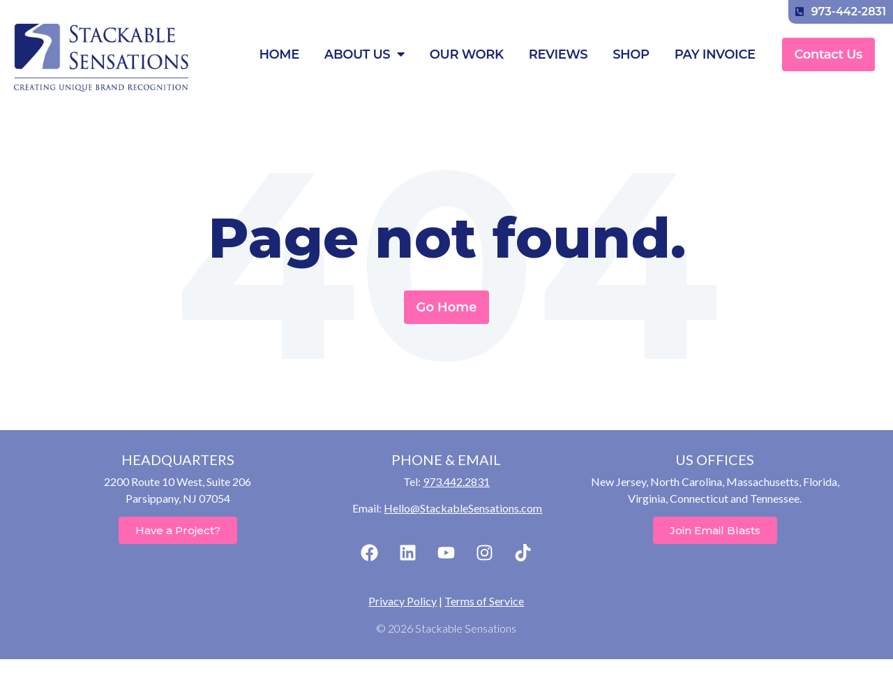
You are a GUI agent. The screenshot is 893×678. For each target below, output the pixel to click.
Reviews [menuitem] (558, 54)
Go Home (447, 307)
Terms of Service (484, 600)
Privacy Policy (402, 600)
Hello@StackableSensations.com (463, 508)
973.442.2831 (456, 481)
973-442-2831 (840, 11)
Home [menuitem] (279, 54)
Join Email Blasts (715, 530)
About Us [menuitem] (364, 54)
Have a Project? (177, 530)
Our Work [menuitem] (467, 54)
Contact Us (828, 54)
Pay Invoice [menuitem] (715, 54)
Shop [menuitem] (631, 54)
